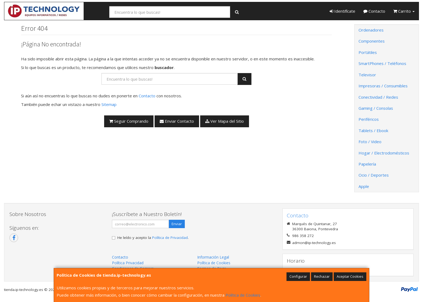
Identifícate (342, 11)
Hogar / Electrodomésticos (384, 153)
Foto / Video (370, 141)
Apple (364, 186)
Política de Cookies (243, 295)
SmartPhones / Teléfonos (382, 63)
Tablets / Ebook (373, 130)
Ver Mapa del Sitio (224, 121)
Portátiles (368, 52)
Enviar (177, 223)
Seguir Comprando (128, 121)
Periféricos (369, 119)
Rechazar (322, 276)
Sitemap (109, 104)
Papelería (367, 164)
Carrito (404, 11)
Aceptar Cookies (350, 276)
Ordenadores (371, 30)
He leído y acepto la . (153, 237)
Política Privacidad (128, 262)
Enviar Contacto (177, 121)
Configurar (298, 276)
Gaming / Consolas (376, 108)
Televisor (367, 74)
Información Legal (213, 257)
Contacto (374, 11)
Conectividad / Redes (378, 97)
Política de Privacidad (170, 237)
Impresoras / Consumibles (383, 85)
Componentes (372, 41)
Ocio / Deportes (374, 175)
